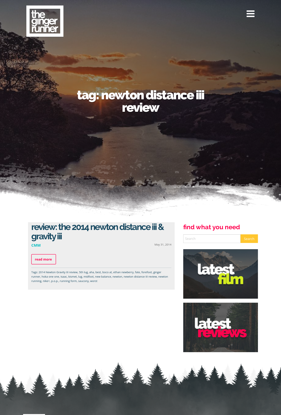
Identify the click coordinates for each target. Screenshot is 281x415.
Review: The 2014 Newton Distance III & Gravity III (97, 231)
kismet (72, 276)
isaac (64, 276)
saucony (83, 281)
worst (93, 281)
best (98, 272)
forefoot (147, 272)
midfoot (88, 276)
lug (80, 276)
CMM (36, 245)
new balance (103, 276)
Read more (43, 259)
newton (117, 276)
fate (137, 272)
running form (68, 281)
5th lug (83, 272)
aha (91, 272)
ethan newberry (123, 272)
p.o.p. (54, 281)
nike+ (46, 281)
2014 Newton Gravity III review (58, 272)
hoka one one (50, 276)
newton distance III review (140, 276)
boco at (107, 272)
